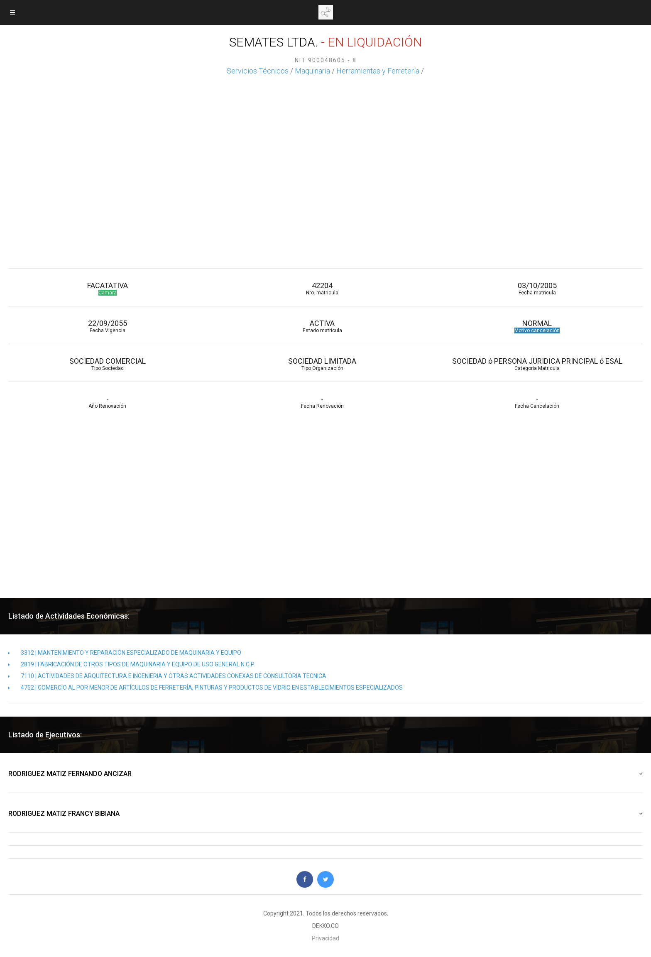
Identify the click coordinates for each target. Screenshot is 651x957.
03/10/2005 (537, 288)
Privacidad (325, 938)
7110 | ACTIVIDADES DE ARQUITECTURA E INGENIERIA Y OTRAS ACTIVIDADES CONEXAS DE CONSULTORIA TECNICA (167, 676)
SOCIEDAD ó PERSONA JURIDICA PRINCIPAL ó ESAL (537, 364)
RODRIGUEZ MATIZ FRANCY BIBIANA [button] (325, 813)
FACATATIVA (107, 288)
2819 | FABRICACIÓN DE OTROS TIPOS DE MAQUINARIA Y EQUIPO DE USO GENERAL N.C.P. (131, 664)
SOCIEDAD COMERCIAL (107, 364)
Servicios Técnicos (258, 70)
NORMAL (537, 326)
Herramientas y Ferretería (377, 70)
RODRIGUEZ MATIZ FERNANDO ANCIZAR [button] (325, 774)
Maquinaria (312, 70)
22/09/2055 (107, 326)
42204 (322, 288)
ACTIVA (322, 326)
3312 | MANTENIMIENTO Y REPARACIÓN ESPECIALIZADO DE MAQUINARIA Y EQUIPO (124, 652)
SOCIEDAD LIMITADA (322, 364)
